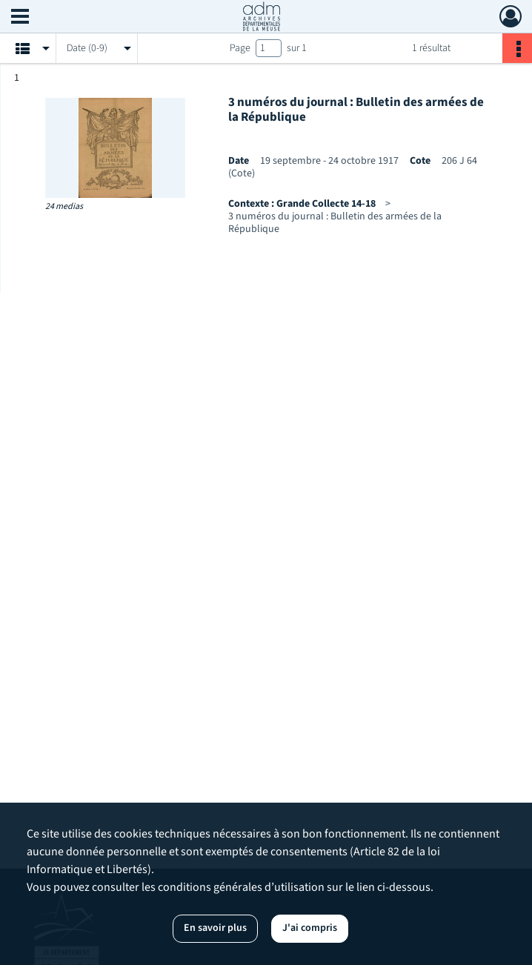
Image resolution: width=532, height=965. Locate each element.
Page (240, 48)
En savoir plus (215, 928)
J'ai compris (309, 928)
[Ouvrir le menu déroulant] (20, 18)
